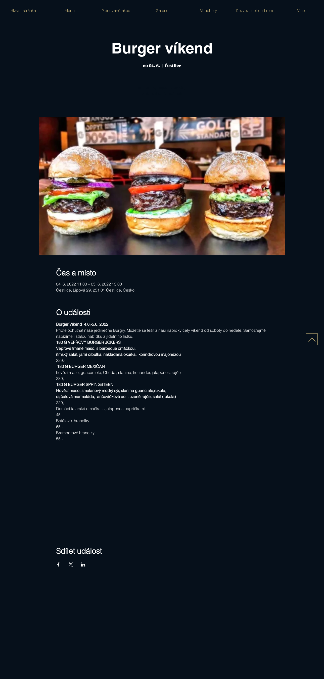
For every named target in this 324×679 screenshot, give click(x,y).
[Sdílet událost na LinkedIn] (83, 564)
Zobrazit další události (162, 93)
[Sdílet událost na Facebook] (58, 564)
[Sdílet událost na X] (70, 564)
